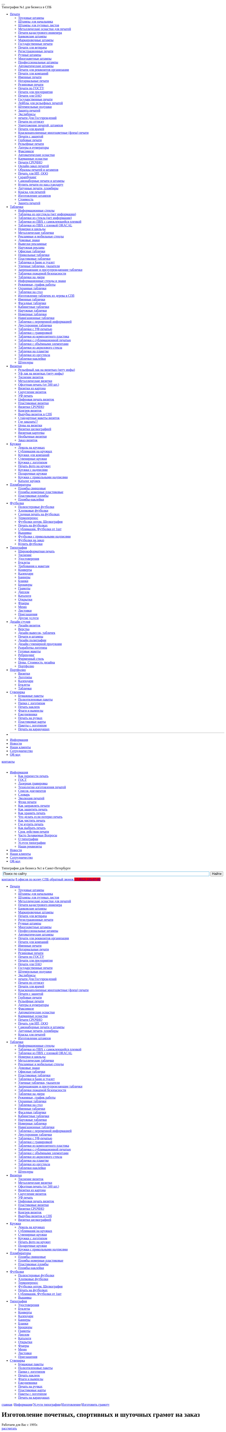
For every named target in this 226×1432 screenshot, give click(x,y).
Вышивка (25, 532)
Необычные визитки (32, 436)
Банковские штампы (32, 36)
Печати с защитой (30, 136)
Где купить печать (31, 824)
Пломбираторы (20, 484)
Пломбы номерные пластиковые (40, 492)
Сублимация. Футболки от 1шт (40, 529)
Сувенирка (17, 692)
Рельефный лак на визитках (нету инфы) (46, 369)
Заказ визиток (28, 440)
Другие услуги (28, 618)
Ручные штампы (29, 55)
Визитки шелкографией (34, 429)
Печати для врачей (31, 129)
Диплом (23, 592)
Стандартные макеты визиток (39, 418)
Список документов (32, 791)
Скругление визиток (32, 392)
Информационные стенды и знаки (42, 281)
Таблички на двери (31, 277)
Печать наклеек (29, 707)
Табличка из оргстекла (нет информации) (47, 214)
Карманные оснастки (33, 158)
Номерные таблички (32, 314)
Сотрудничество (21, 751)
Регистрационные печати (35, 51)
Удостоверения (28, 558)
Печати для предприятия (35, 92)
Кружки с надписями (33, 470)
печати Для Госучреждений (37, 118)
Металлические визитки (35, 381)
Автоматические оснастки (36, 155)
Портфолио (26, 666)
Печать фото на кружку (34, 466)
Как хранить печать (31, 813)
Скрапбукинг (27, 177)
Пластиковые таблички (34, 258)
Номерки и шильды (31, 229)
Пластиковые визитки (33, 403)
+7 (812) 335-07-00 (87, 879)
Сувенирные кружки (32, 458)
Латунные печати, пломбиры (38, 188)
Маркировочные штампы (35, 40)
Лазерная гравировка (32, 783)
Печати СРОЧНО (30, 162)
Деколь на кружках (31, 447)
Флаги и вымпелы (30, 710)
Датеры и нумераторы (33, 147)
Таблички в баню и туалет (36, 262)
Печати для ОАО (29, 95)
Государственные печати (35, 43)
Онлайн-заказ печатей (33, 166)
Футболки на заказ (31, 540)
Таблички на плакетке (33, 351)
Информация (19, 740)
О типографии (28, 839)
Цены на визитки (30, 425)
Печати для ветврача (32, 47)
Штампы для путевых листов (38, 25)
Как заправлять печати (34, 805)
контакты (8, 761)
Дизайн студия (20, 621)
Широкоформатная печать (36, 551)
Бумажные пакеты (31, 695)
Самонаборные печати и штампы (41, 181)
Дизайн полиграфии (32, 640)
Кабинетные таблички (33, 307)
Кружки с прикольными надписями (43, 477)
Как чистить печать (31, 820)
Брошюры (25, 584)
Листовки (25, 610)
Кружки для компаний (33, 455)
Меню (22, 607)
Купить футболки (30, 544)
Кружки (15, 444)
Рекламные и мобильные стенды (41, 236)
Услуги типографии (32, 842)
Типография (18, 547)
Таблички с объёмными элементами (43, 344)
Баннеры (24, 577)
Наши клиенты (20, 747)
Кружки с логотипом (32, 462)
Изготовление (71, 1404)
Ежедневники (27, 714)
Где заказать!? (28, 421)
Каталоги (24, 595)
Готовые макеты (29, 651)
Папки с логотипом (31, 703)
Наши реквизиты (30, 846)
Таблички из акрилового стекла (40, 347)
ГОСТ (22, 779)
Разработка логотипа (32, 647)
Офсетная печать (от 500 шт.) (38, 384)
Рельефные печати (31, 144)
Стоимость (25, 199)
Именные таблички (31, 299)
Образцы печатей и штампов (38, 169)
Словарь (24, 794)
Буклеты (24, 562)
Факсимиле (26, 151)
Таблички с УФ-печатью (35, 329)
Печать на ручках (30, 718)
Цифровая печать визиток (36, 399)
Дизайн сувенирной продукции (40, 644)
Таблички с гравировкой (35, 332)
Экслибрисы (26, 114)
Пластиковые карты (32, 721)
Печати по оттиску (31, 121)
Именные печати (29, 77)
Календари (25, 573)
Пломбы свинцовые (32, 488)
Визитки (16, 366)
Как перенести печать (33, 776)
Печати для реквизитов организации (43, 69)
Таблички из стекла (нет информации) (45, 218)
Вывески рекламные (32, 244)
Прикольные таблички (34, 255)
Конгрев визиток (29, 410)
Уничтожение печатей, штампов (40, 125)
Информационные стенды (36, 210)
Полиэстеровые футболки (36, 507)
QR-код (15, 754)
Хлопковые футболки (33, 510)
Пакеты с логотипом (32, 725)
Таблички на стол (30, 292)
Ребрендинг (26, 655)
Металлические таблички (36, 232)
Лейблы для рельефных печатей (40, 103)
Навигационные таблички (36, 318)
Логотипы (25, 677)
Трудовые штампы (31, 18)
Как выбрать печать (32, 828)
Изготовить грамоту (95, 1404)
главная (7, 1404)
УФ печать (25, 395)
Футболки (17, 503)
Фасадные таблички (32, 303)
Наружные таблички (32, 310)
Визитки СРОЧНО (31, 407)
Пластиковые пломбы (33, 495)
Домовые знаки (29, 240)
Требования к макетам (33, 566)
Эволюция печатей (31, 798)
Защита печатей (29, 110)
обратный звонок (62, 879)
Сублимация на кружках (35, 451)
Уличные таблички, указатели (39, 266)
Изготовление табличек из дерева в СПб (46, 295)
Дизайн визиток (29, 625)
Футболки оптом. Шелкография (40, 521)
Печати (15, 14)
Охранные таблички (32, 288)
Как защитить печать (32, 809)
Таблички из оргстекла (34, 355)
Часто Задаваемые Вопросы (37, 835)
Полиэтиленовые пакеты (35, 699)
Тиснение (25, 555)
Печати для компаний (33, 73)
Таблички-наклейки (32, 358)
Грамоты (24, 588)
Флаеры (23, 603)
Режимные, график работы (37, 284)
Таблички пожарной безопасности (42, 273)
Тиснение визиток (30, 377)
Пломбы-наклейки (31, 499)
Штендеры (25, 362)
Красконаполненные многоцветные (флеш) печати (53, 132)
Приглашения (27, 614)
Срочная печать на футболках (39, 514)
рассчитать (9, 1428)
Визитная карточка (31, 432)
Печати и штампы (30, 636)
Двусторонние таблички (35, 325)
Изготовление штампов (34, 195)
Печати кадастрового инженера (40, 32)
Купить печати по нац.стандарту (40, 184)
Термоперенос (28, 518)
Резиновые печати (30, 84)
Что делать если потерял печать (40, 816)
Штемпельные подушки (35, 106)
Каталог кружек (29, 481)
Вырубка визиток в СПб (35, 414)
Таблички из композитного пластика (43, 336)
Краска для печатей (31, 192)
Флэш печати (27, 802)
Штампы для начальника (35, 21)
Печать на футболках (32, 525)
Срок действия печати (33, 831)
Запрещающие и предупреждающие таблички (50, 269)
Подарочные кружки (32, 473)
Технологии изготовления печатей (42, 787)
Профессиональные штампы (38, 62)
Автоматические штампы (36, 66)
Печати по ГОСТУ (31, 88)
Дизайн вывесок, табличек (36, 633)
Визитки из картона (32, 388)
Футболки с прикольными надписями (44, 536)
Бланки (23, 581)
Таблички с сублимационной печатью (44, 340)
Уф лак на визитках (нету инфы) (41, 373)
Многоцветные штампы (35, 58)
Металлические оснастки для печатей (44, 29)
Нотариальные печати (33, 81)
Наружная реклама (31, 247)
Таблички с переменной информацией (45, 321)
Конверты (25, 570)
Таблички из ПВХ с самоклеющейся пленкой (49, 221)
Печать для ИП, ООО (33, 173)
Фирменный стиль (31, 658)
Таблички (16, 206)
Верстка (24, 629)
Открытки (25, 599)
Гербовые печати (30, 140)
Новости (16, 743)
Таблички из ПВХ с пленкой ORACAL (45, 225)
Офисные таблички (31, 251)
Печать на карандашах (34, 729)
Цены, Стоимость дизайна (36, 662)
